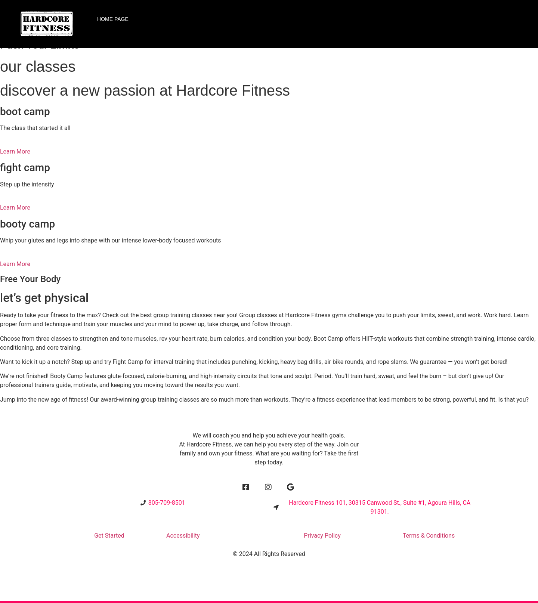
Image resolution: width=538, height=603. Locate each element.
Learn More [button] (15, 151)
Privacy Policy (322, 535)
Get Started (109, 535)
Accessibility (183, 535)
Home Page (113, 19)
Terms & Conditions (429, 535)
